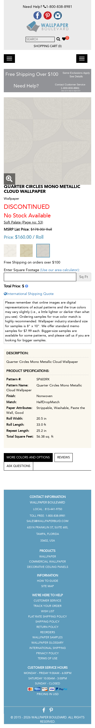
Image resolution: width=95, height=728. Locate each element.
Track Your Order (47, 606)
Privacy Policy (47, 653)
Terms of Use (48, 658)
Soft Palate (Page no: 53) (23, 222)
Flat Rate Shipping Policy (47, 616)
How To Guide (47, 581)
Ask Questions (18, 466)
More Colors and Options (28, 457)
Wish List (47, 611)
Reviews (63, 457)
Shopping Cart (48, 46)
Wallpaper (47, 556)
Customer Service (47, 600)
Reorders (47, 632)
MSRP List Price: (17, 229)
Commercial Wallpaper (47, 561)
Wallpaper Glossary (47, 642)
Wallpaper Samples (47, 637)
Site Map (47, 586)
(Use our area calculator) (59, 270)
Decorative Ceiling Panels (47, 567)
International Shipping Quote (29, 294)
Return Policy (47, 627)
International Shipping (47, 648)
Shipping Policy (47, 621)
